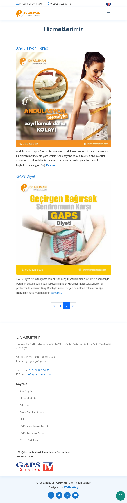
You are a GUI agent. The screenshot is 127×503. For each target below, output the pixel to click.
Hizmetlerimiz (28, 398)
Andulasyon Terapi (32, 48)
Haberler (25, 419)
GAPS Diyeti (28, 181)
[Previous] (54, 305)
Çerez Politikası (29, 440)
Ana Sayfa (26, 391)
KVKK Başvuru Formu (32, 433)
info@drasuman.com (31, 3)
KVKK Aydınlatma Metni (34, 426)
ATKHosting (70, 487)
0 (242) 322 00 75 (60, 3)
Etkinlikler (25, 405)
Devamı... (51, 165)
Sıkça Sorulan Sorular (32, 412)
